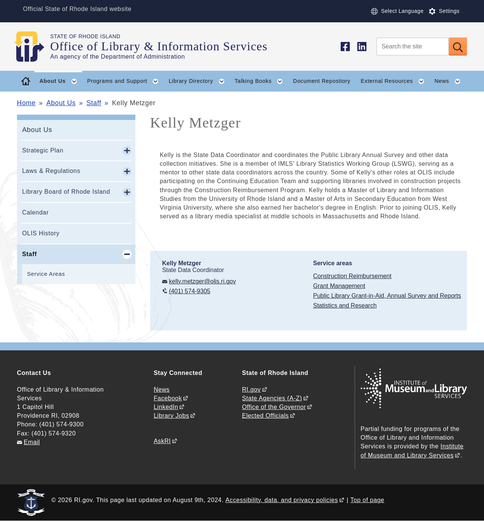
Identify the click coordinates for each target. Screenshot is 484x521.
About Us (61, 103)
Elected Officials (265, 415)
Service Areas (46, 274)
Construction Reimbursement (352, 276)
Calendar (35, 212)
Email (32, 442)
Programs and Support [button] (125, 81)
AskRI (162, 441)
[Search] (412, 46)
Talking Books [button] (261, 81)
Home (26, 103)
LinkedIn (166, 407)
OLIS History (40, 233)
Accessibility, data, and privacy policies (281, 500)
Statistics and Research (345, 305)
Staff (94, 103)
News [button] (449, 81)
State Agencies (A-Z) (272, 398)
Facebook (168, 398)
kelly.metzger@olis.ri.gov (202, 281)
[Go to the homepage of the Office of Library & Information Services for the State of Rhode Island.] (33, 46)
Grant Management (339, 286)
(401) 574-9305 (189, 291)
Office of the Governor (274, 407)
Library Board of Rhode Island (66, 191)
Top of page (368, 500)
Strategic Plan (42, 150)
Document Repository (322, 81)
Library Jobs (171, 415)
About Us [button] (60, 81)
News (161, 389)
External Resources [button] (395, 81)
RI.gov (251, 389)
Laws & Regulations (51, 171)
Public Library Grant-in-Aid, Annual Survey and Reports (387, 295)
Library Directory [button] (199, 81)
